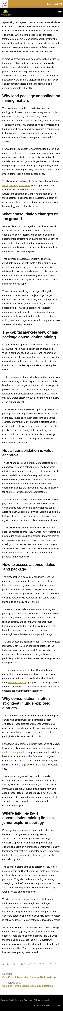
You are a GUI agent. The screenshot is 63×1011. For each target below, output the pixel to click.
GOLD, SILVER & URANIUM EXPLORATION (40, 964)
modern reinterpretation (14, 752)
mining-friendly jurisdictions (16, 185)
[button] (59, 12)
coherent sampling (17, 682)
